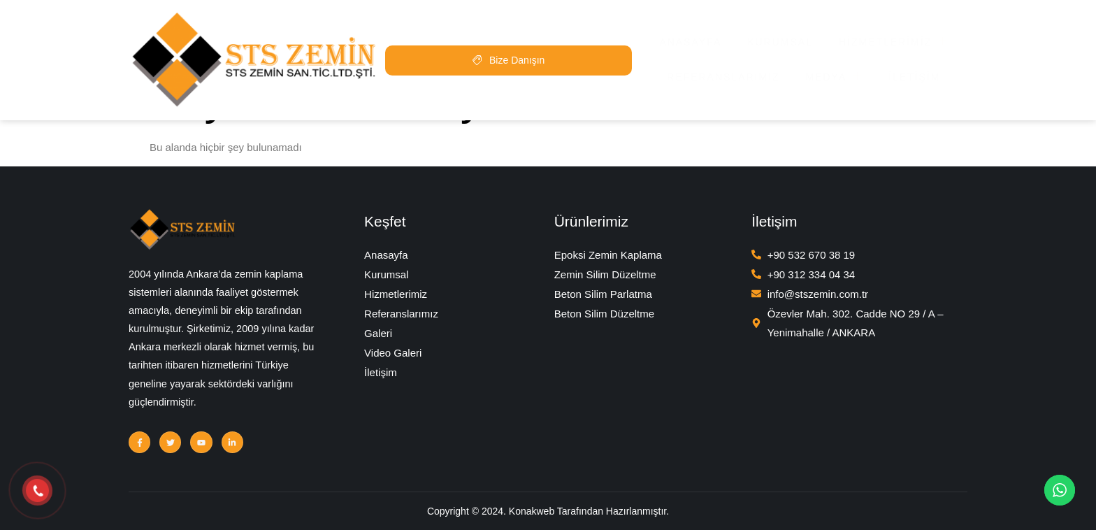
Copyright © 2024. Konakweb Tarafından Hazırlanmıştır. (548, 509)
